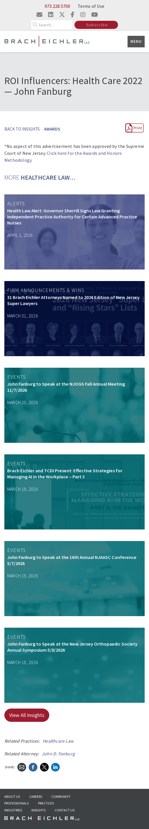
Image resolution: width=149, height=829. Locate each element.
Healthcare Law (58, 741)
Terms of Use (91, 6)
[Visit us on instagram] (83, 14)
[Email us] (39, 14)
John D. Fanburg (58, 753)
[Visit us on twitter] (62, 14)
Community (60, 796)
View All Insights (26, 715)
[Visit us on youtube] (94, 14)
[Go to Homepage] (42, 819)
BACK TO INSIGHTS (22, 129)
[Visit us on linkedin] (50, 14)
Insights (38, 810)
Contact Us (64, 810)
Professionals (16, 803)
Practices (46, 803)
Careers (35, 796)
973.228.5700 (57, 6)
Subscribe (97, 24)
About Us (12, 796)
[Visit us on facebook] (72, 14)
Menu (136, 41)
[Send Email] (21, 766)
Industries (13, 810)
